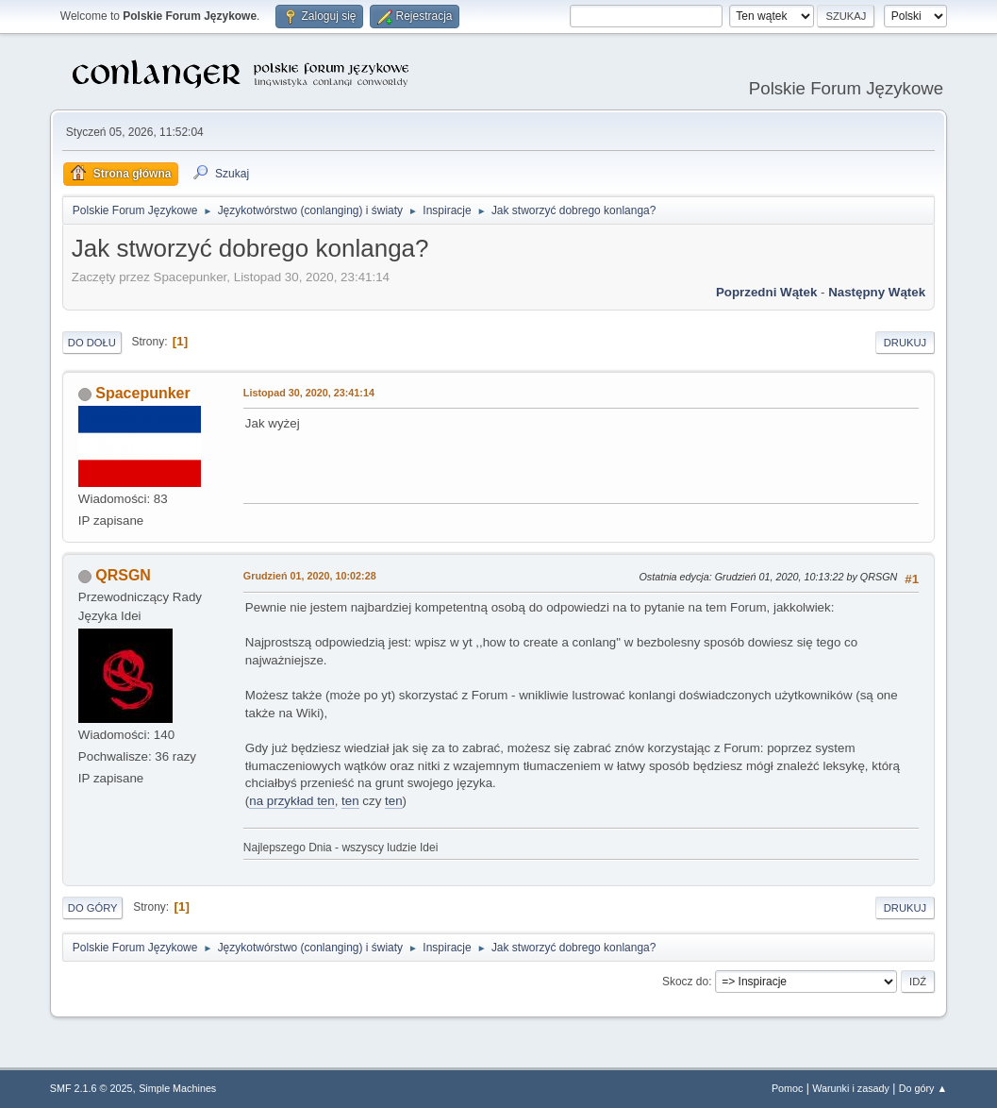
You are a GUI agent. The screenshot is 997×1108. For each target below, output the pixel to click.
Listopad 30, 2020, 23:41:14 (308, 392)
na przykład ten (291, 801)
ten (350, 801)
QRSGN (123, 575)
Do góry (93, 908)
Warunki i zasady (850, 1088)
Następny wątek (876, 292)
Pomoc (788, 1088)
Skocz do (685, 981)
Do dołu (92, 342)
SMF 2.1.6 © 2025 (91, 1088)
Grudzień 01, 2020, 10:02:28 (309, 575)
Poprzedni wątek (766, 292)
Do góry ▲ (923, 1088)
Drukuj (905, 342)
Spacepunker (142, 393)
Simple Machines (177, 1088)
